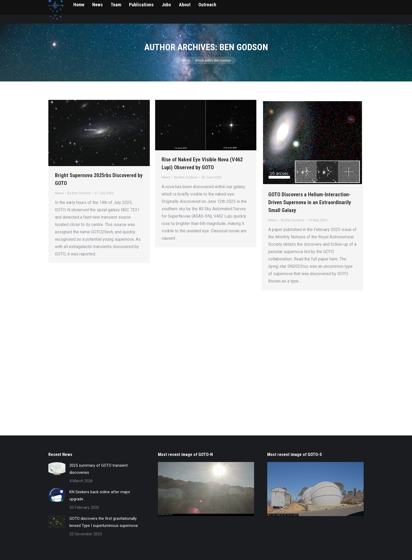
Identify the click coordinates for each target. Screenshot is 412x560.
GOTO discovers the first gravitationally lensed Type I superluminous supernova (103, 522)
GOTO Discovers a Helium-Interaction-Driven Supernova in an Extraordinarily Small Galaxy (309, 202)
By (79, 193)
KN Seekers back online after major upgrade (99, 495)
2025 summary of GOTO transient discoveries (98, 469)
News (59, 193)
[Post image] (56, 468)
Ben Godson (243, 47)
